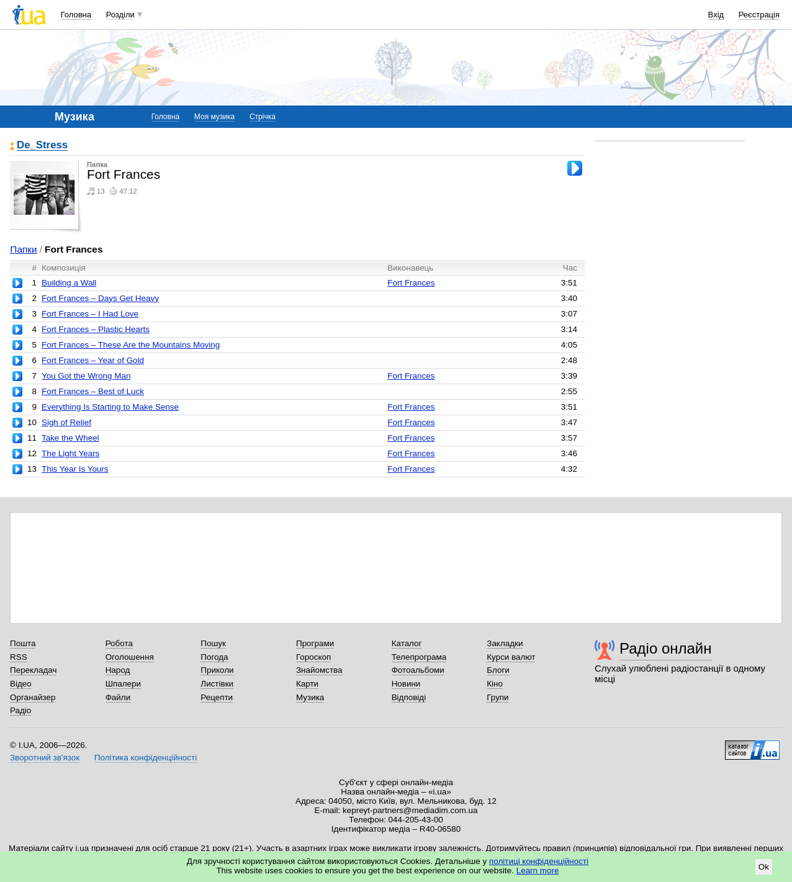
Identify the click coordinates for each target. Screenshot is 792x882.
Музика (310, 697)
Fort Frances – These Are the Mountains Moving (131, 344)
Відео (21, 683)
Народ (118, 670)
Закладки (505, 643)
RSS (18, 657)
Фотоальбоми (418, 670)
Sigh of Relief (66, 422)
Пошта (22, 643)
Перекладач (33, 670)
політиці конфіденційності (538, 861)
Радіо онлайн (665, 648)
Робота (119, 643)
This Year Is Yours (75, 469)
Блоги (498, 670)
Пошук (213, 643)
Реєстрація (759, 14)
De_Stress (42, 145)
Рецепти (216, 697)
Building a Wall (69, 282)
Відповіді (409, 697)
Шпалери (123, 683)
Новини (406, 683)
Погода (214, 657)
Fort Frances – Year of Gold (93, 360)
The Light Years (70, 453)
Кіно (495, 683)
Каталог (407, 643)
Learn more (537, 870)
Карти (307, 683)
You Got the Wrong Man (86, 375)
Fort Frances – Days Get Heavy (100, 298)
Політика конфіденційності (145, 757)
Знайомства (319, 670)
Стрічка (263, 116)
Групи (497, 697)
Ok (763, 866)
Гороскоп (313, 657)
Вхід (716, 14)
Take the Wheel (70, 438)
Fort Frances (410, 282)
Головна (76, 14)
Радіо (20, 710)
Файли (118, 697)
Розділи (120, 14)
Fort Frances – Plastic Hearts (96, 329)
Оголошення (130, 657)
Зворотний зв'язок (44, 757)
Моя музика (214, 116)
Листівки (216, 683)
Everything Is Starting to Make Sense (110, 407)
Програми (315, 643)
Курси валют (511, 657)
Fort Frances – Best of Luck (93, 391)
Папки (23, 249)
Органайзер (32, 697)
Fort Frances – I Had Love (90, 313)
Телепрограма (419, 657)
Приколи (216, 670)
